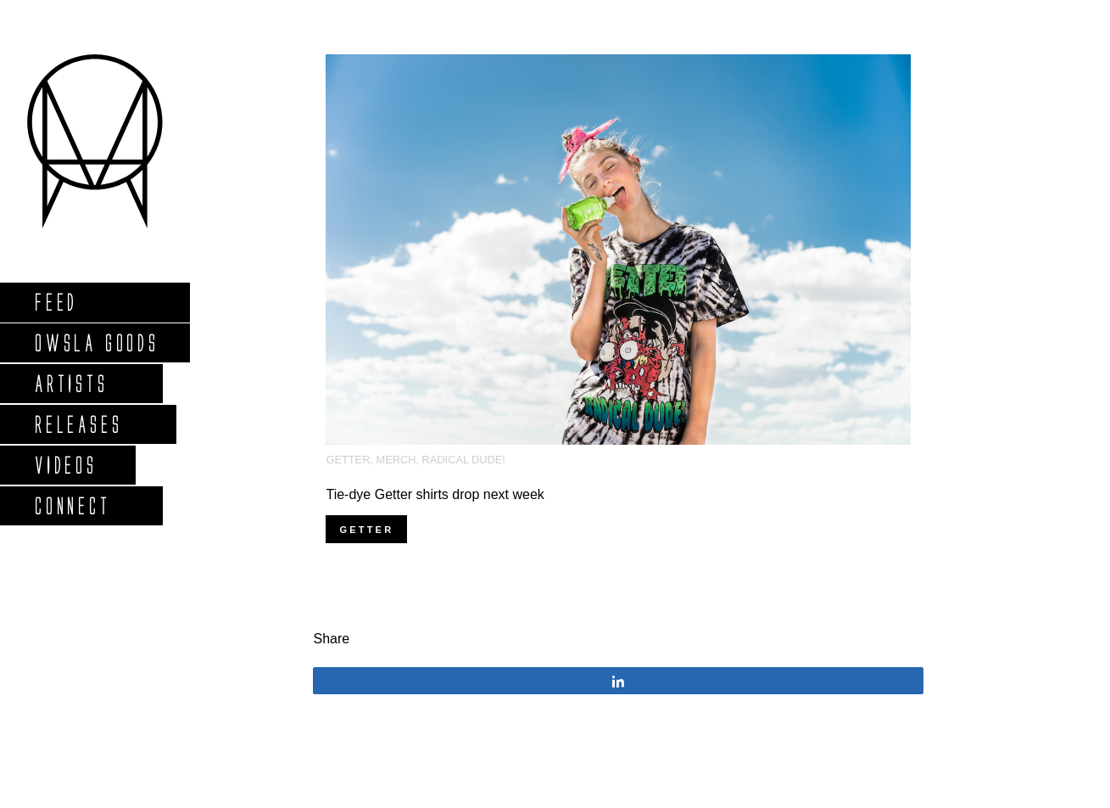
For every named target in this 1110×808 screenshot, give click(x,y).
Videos (65, 464)
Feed (55, 301)
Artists (71, 383)
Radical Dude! (463, 459)
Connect (72, 505)
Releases (77, 423)
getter (366, 530)
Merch (396, 459)
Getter (348, 459)
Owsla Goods (96, 342)
